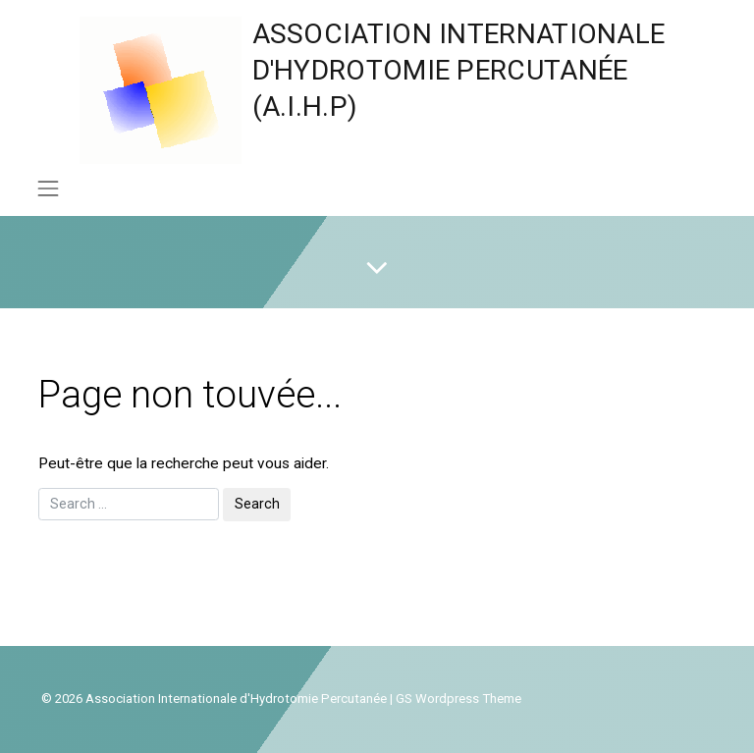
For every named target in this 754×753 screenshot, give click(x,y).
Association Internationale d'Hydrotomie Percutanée (236, 698)
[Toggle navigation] (48, 188)
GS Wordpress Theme (458, 698)
